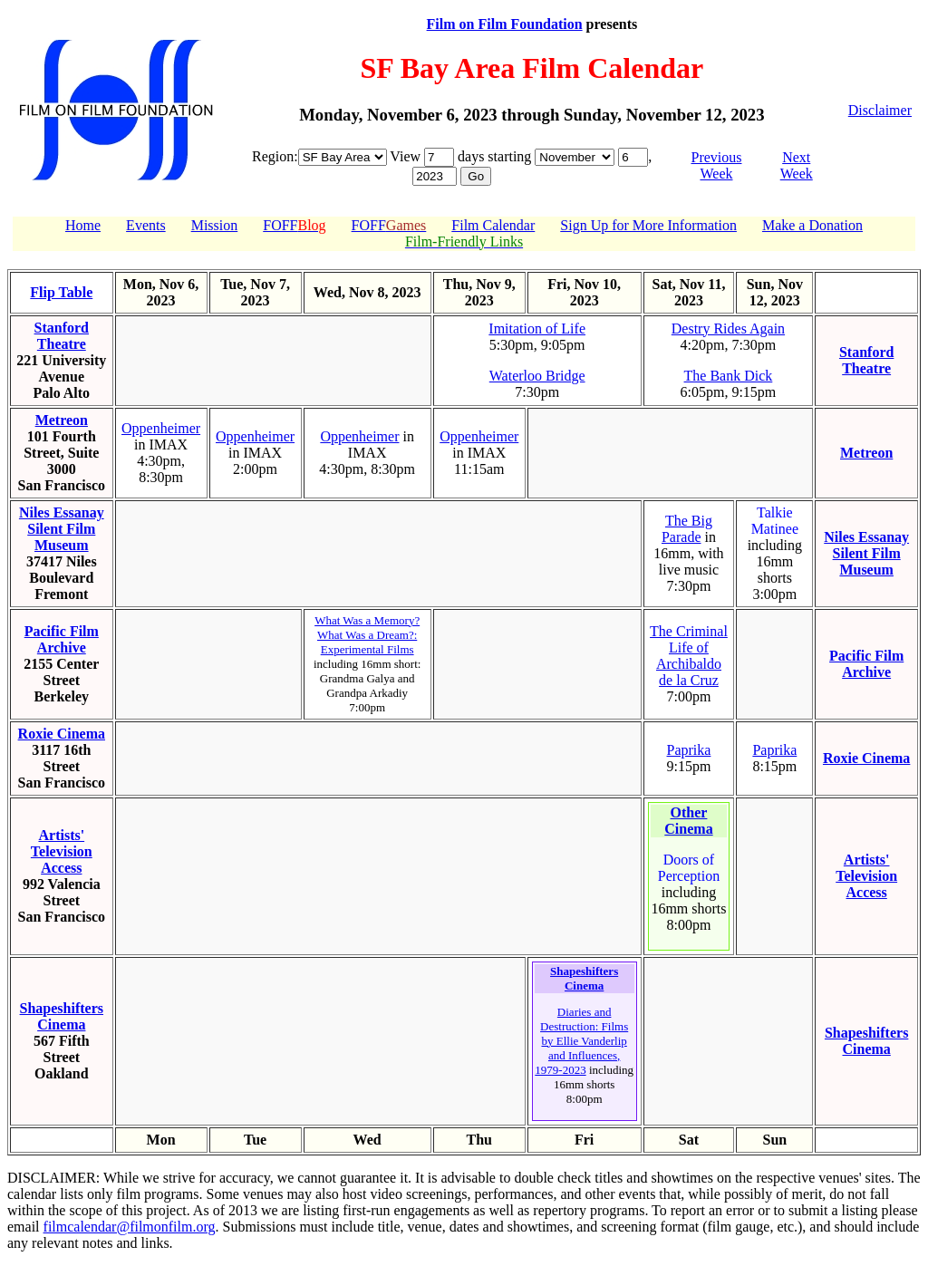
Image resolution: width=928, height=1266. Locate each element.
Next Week (796, 165)
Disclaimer (880, 110)
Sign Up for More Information (648, 225)
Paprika (689, 750)
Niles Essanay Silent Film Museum (61, 529)
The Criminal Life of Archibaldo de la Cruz (689, 655)
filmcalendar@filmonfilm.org (130, 1226)
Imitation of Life (536, 328)
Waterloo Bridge (537, 375)
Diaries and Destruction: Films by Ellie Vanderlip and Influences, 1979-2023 (581, 1041)
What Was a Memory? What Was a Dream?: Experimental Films (367, 635)
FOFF (294, 225)
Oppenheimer (160, 428)
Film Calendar (493, 225)
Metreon (61, 420)
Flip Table (61, 292)
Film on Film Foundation (505, 24)
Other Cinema (688, 820)
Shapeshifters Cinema (61, 1016)
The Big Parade (687, 529)
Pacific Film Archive (61, 639)
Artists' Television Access (61, 851)
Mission (214, 225)
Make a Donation (812, 225)
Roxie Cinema (61, 733)
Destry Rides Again (728, 328)
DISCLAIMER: (53, 1177)
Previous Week (716, 165)
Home (83, 225)
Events (146, 225)
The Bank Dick (728, 375)
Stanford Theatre (61, 336)
